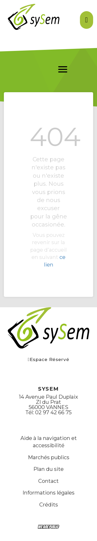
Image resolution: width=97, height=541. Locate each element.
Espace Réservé (48, 359)
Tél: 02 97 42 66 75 (48, 412)
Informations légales (48, 493)
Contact (48, 481)
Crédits (48, 505)
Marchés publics (48, 457)
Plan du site (48, 469)
